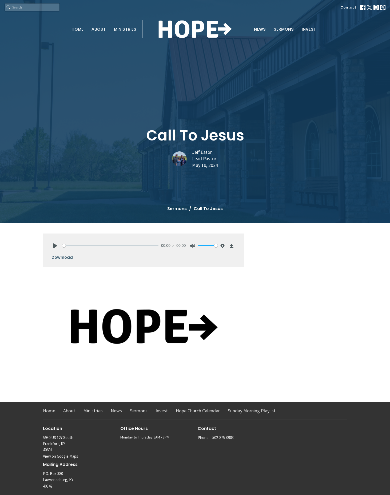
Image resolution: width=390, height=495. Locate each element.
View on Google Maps (60, 456)
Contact (348, 7)
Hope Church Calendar (198, 411)
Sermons (284, 29)
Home (77, 29)
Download (62, 257)
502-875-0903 (223, 437)
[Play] (55, 246)
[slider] (110, 245)
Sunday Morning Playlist (252, 411)
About (98, 29)
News (260, 29)
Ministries (125, 29)
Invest (309, 29)
